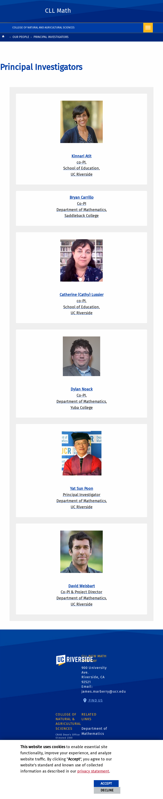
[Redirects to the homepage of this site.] (3, 37)
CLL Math (58, 10)
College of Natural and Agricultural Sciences (43, 27)
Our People (21, 37)
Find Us (95, 700)
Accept (106, 783)
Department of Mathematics (94, 731)
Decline (107, 790)
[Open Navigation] (148, 27)
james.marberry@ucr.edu (104, 691)
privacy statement (93, 771)
